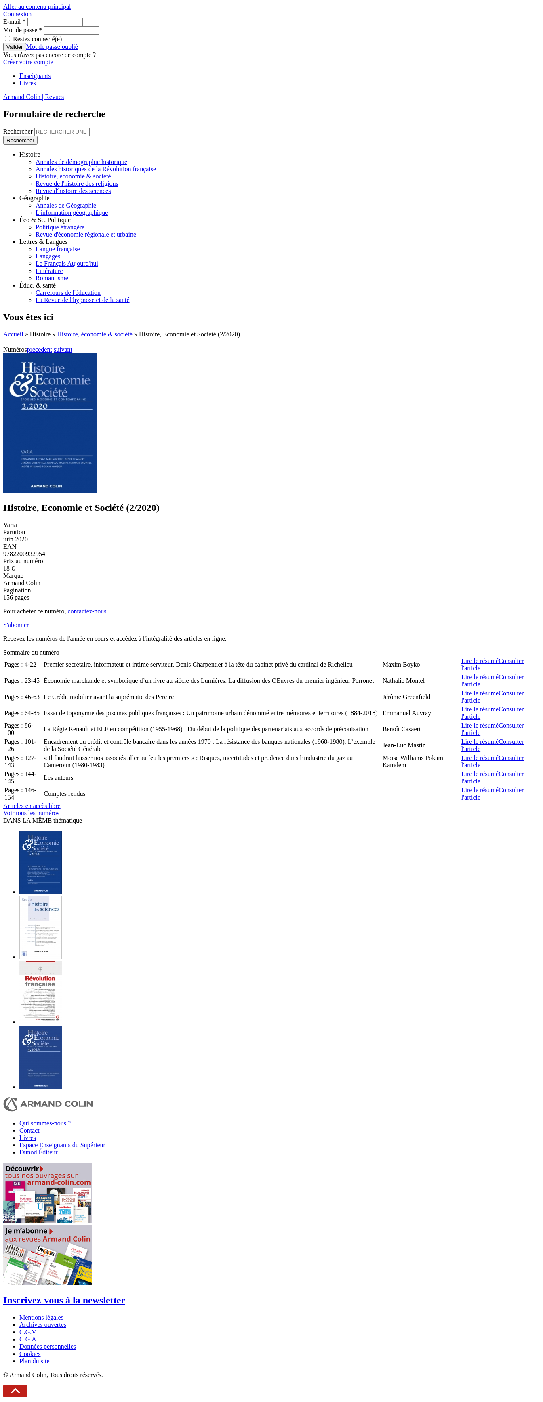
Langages (48, 256)
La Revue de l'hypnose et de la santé (83, 299)
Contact (29, 1130)
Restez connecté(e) (37, 39)
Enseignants (35, 75)
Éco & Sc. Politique (45, 219)
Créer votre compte (28, 62)
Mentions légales (41, 1317)
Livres (27, 83)
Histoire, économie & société (73, 176)
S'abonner (16, 624)
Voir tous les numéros (31, 813)
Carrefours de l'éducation (68, 292)
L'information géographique (72, 212)
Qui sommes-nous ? (45, 1123)
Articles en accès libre (32, 805)
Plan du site (34, 1361)
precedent (39, 349)
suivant (63, 349)
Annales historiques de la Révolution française (96, 169)
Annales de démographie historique (81, 161)
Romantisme (52, 278)
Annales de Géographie (66, 205)
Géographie (34, 198)
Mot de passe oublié (52, 46)
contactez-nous (86, 611)
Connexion (17, 13)
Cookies (29, 1353)
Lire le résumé (480, 660)
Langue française (58, 249)
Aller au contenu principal (37, 6)
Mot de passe (22, 30)
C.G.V (27, 1332)
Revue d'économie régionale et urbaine (86, 234)
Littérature (49, 270)
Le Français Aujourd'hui (67, 263)
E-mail (14, 21)
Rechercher (18, 131)
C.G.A (27, 1339)
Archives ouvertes (42, 1324)
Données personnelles (47, 1346)
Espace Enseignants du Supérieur (62, 1145)
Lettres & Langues (43, 241)
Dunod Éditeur (38, 1152)
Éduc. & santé (37, 285)
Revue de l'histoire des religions (77, 183)
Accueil (13, 334)
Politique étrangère (60, 227)
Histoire (29, 154)
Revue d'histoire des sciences (73, 190)
